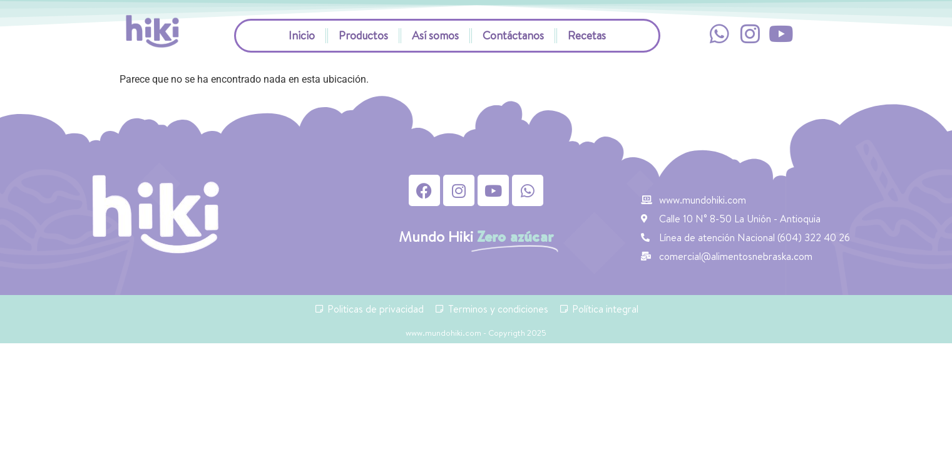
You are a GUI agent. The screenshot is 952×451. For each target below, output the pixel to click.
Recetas (587, 35)
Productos (363, 35)
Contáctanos (513, 35)
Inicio (302, 35)
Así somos (435, 35)
